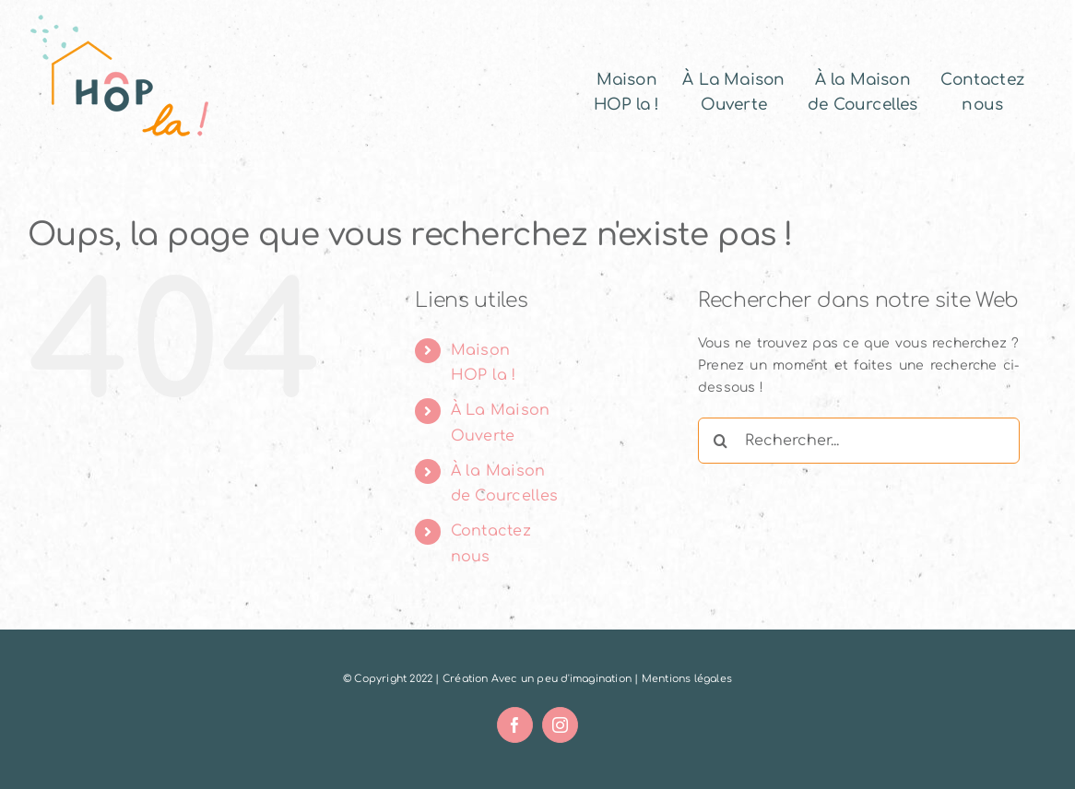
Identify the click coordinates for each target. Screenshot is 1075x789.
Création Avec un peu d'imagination (537, 679)
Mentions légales (687, 679)
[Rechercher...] (859, 441)
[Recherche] (721, 441)
